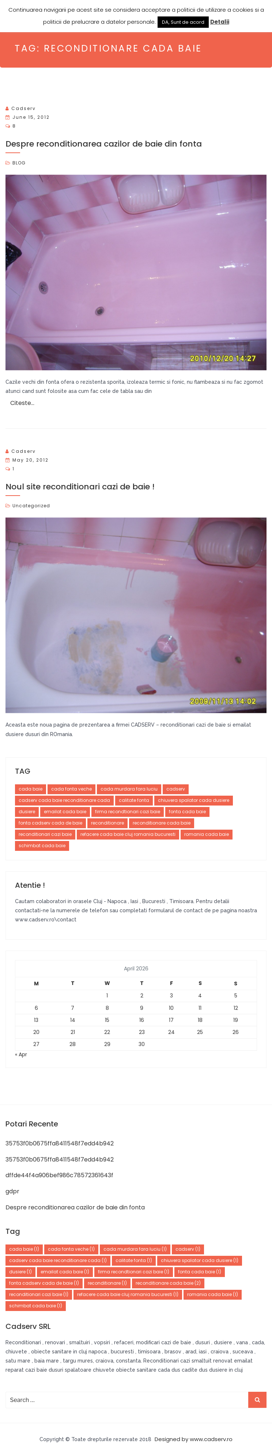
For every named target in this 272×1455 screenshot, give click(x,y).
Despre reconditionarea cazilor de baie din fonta (103, 143)
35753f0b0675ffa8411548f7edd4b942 (59, 1143)
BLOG (19, 163)
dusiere (27, 811)
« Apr (21, 1054)
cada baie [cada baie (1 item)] (24, 1249)
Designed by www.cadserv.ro (194, 1439)
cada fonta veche (71, 789)
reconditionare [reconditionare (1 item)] (107, 1283)
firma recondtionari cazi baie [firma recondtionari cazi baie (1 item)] (133, 1272)
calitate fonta (134, 800)
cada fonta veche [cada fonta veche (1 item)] (71, 1249)
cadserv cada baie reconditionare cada (64, 800)
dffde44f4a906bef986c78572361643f (59, 1175)
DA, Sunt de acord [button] (183, 22)
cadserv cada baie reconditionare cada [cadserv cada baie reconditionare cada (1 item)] (58, 1260)
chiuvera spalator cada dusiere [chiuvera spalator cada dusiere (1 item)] (199, 1260)
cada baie (30, 789)
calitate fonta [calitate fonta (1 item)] (134, 1260)
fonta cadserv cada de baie (50, 823)
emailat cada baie (65, 811)
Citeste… (22, 403)
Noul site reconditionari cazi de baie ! (80, 486)
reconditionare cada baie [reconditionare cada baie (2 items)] (168, 1283)
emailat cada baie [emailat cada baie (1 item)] (65, 1272)
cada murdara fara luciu (129, 789)
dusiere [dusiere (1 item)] (20, 1272)
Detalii (219, 22)
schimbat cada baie (42, 845)
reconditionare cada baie (161, 823)
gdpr (12, 1191)
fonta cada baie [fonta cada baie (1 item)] (199, 1272)
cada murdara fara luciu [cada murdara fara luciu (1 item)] (135, 1249)
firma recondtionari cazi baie (127, 811)
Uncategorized (31, 506)
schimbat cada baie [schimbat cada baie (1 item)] (35, 1306)
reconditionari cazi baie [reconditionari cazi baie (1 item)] (38, 1294)
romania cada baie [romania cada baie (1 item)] (212, 1294)
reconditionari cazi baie (45, 834)
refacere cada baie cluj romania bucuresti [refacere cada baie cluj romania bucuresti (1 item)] (127, 1294)
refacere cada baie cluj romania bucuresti (127, 834)
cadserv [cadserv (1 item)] (187, 1249)
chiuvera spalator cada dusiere (193, 800)
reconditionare (107, 823)
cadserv (23, 108)
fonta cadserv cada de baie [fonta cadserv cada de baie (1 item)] (44, 1283)
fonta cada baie (187, 811)
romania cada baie (206, 834)
